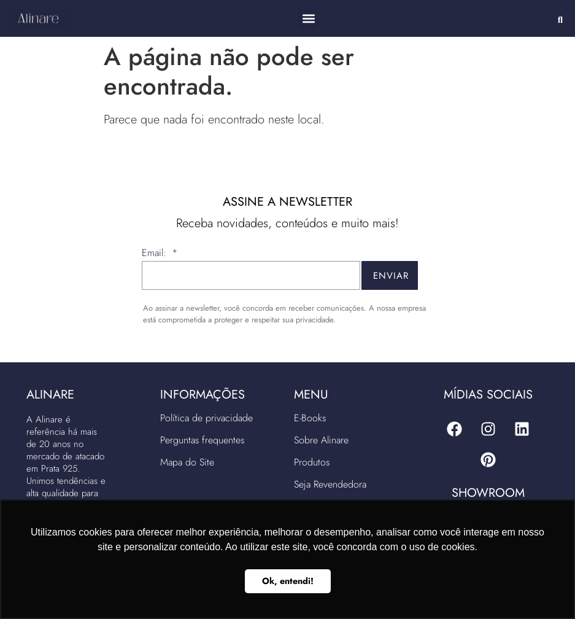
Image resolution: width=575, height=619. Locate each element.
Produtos (312, 462)
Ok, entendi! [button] (288, 581)
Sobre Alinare (321, 440)
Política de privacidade (206, 418)
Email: (155, 254)
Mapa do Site (187, 462)
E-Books (310, 418)
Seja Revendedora (330, 484)
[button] (308, 19)
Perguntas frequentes (202, 440)
